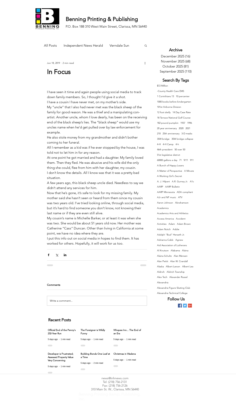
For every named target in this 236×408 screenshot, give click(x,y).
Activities (161, 223)
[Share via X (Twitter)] (56, 255)
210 (159, 133)
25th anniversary (171, 133)
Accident (181, 218)
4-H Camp (168, 144)
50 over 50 (180, 149)
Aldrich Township (176, 271)
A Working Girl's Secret (169, 176)
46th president (165, 149)
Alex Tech (162, 277)
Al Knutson (163, 250)
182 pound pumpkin (167, 122)
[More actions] (145, 63)
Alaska (160, 266)
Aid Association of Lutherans (172, 245)
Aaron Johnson (165, 202)
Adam (171, 223)
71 (180, 160)
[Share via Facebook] (48, 255)
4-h (177, 144)
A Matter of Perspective (169, 170)
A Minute (189, 170)
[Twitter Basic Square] (185, 306)
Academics (163, 208)
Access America (165, 218)
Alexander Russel (178, 277)
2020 (181, 128)
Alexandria (162, 282)
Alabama (175, 250)
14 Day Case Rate (182, 112)
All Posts (50, 45)
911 (192, 160)
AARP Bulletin (172, 186)
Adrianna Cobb (165, 239)
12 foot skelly (164, 112)
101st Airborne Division (169, 106)
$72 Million (162, 85)
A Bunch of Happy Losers (170, 165)
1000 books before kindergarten (174, 101)
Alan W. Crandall (179, 261)
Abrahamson (182, 202)
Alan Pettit (162, 261)
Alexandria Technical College (172, 293)
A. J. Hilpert (163, 181)
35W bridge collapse (182, 138)
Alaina (185, 250)
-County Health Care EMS (170, 91)
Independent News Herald (83, 45)
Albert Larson (173, 266)
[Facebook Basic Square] (180, 306)
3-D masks (186, 133)
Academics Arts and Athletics (172, 213)
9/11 (186, 160)
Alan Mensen (181, 255)
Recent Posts (59, 319)
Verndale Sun (119, 45)
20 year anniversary (167, 128)
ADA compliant (185, 192)
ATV (180, 197)
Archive (175, 49)
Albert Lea (187, 266)
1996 (189, 122)
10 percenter (183, 96)
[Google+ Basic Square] (190, 306)
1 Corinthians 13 (165, 96)
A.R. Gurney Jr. (180, 181)
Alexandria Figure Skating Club (173, 287)
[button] (145, 45)
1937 (182, 122)
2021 (188, 128)
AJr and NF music (166, 197)
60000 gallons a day (167, 160)
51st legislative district (168, 154)
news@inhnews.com (115, 378)
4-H (159, 144)
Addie (176, 229)
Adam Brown (184, 223)
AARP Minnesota (166, 192)
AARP (160, 186)
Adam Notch (164, 229)
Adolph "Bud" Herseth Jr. (171, 234)
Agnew (179, 239)
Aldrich (161, 271)
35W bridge (163, 138)
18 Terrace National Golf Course (174, 117)
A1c (192, 181)
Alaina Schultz (164, 255)
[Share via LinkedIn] (65, 255)
